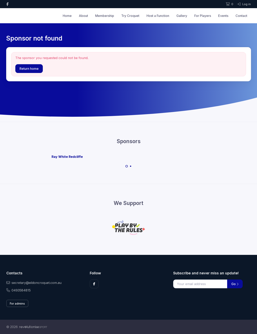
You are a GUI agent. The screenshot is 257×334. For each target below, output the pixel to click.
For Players (202, 16)
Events (223, 16)
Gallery (181, 16)
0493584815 (18, 290)
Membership (104, 16)
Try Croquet (130, 16)
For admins (17, 303)
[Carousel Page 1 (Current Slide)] (126, 166)
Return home (29, 69)
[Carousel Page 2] (130, 166)
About (83, 16)
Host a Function (158, 16)
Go (234, 284)
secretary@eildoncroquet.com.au (34, 283)
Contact (241, 16)
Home (67, 16)
